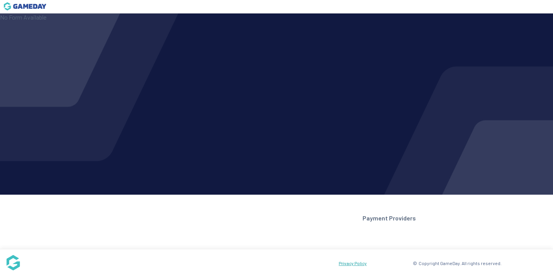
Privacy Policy (353, 263)
